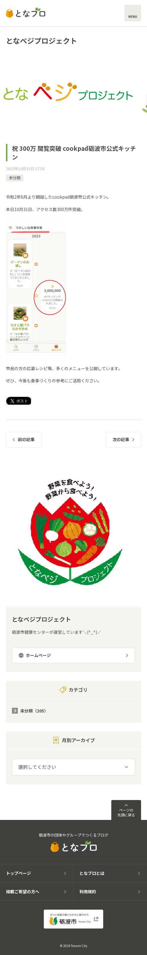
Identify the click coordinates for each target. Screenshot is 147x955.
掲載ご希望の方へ (22, 891)
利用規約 (87, 891)
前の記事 (26, 439)
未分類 (15, 177)
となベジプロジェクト (41, 40)
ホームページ (38, 655)
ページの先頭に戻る (126, 812)
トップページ (18, 873)
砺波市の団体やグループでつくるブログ (73, 842)
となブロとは (91, 873)
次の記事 (120, 439)
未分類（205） (34, 711)
